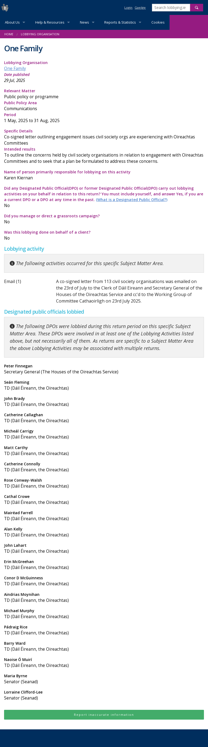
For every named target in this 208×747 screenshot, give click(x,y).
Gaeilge (140, 7)
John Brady (104, 402)
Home (8, 34)
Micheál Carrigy (104, 434)
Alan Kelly (104, 532)
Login (128, 7)
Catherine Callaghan (104, 418)
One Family (15, 68)
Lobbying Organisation (40, 34)
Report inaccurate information (104, 715)
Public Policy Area (104, 106)
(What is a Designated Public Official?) (131, 199)
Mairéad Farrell (104, 516)
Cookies (158, 22)
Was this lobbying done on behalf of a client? (104, 235)
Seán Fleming (104, 385)
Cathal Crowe (104, 500)
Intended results (104, 155)
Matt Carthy (104, 451)
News (84, 22)
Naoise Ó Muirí (104, 663)
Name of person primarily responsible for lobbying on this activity (104, 175)
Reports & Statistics (120, 22)
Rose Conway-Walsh (104, 483)
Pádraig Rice (104, 630)
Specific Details (104, 137)
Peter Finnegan (104, 369)
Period (104, 118)
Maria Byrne (104, 679)
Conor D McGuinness (104, 581)
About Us (12, 22)
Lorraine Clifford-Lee (104, 695)
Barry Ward (104, 646)
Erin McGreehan (104, 565)
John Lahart (104, 548)
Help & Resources (49, 22)
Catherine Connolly (104, 467)
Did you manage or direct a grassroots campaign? (104, 219)
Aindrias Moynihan (104, 597)
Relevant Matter (104, 94)
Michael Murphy (104, 614)
